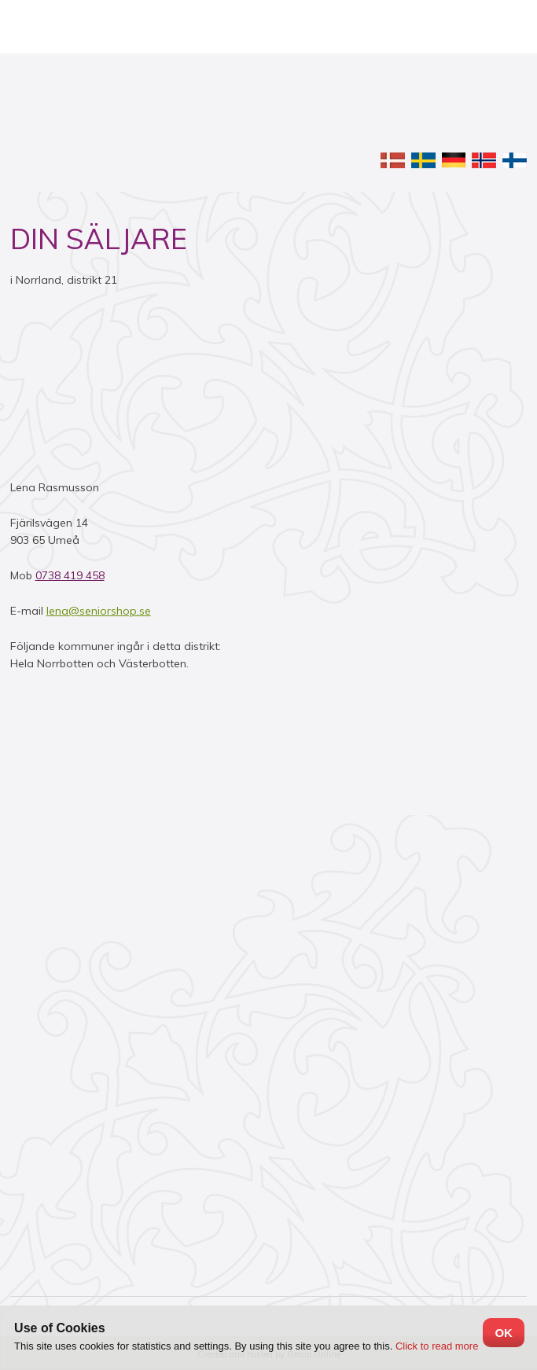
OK (504, 1332)
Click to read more (436, 1346)
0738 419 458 (70, 575)
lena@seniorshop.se (98, 611)
